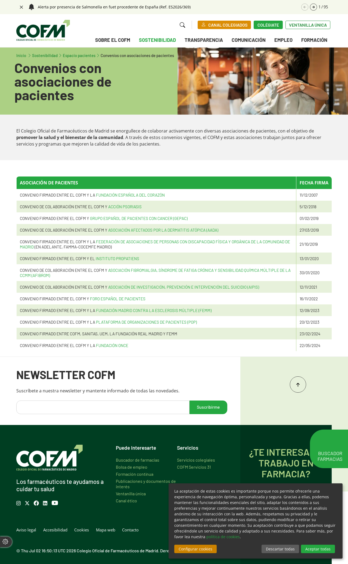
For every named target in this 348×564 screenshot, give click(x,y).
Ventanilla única (308, 24)
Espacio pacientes (79, 55)
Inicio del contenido (298, 384)
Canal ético (126, 500)
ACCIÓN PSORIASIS (125, 206)
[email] (102, 407)
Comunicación (249, 40)
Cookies (81, 530)
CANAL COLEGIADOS (227, 24)
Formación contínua (134, 474)
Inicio (24, 55)
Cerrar (20, 6)
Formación (314, 40)
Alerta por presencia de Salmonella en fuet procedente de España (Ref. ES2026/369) (114, 7)
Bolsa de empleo (131, 467)
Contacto (130, 530)
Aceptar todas (318, 549)
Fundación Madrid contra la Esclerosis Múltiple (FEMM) (154, 310)
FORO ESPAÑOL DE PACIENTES (117, 298)
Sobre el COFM (112, 40)
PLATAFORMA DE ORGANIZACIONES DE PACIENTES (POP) (146, 321)
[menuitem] (113, 40)
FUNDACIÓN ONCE (112, 345)
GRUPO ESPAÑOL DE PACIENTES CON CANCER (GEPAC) (139, 218)
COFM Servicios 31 (194, 467)
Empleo (283, 40)
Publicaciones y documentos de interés (146, 483)
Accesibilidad (55, 530)
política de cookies (223, 536)
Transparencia (204, 40)
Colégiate (268, 24)
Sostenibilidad (157, 40)
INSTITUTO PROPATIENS (117, 258)
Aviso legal (26, 530)
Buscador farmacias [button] (330, 458)
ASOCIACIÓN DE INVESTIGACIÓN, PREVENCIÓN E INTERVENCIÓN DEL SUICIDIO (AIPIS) (183, 286)
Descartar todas (280, 549)
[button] (313, 7)
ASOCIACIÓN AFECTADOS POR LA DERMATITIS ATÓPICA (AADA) (163, 229)
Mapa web (105, 530)
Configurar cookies (195, 549)
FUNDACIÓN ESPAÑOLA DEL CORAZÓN (130, 194)
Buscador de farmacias (137, 459)
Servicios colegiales (196, 459)
